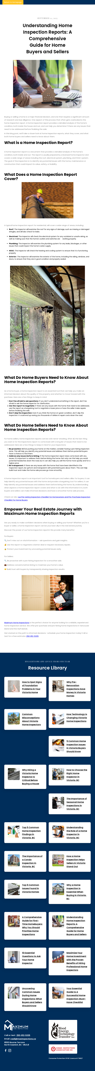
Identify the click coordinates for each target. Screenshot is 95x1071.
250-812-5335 (32, 636)
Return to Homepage (13, 2)
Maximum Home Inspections (16, 622)
